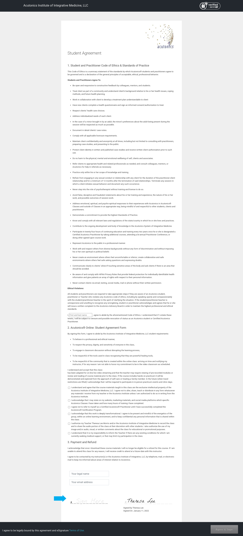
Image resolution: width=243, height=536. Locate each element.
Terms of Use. (76, 530)
